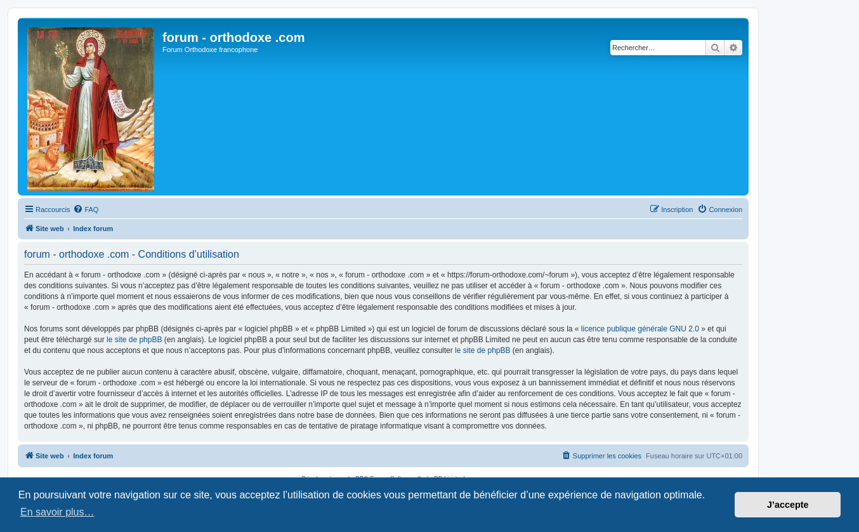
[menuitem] (85, 209)
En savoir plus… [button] (57, 512)
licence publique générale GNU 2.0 (640, 328)
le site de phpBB (134, 339)
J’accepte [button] (788, 505)
